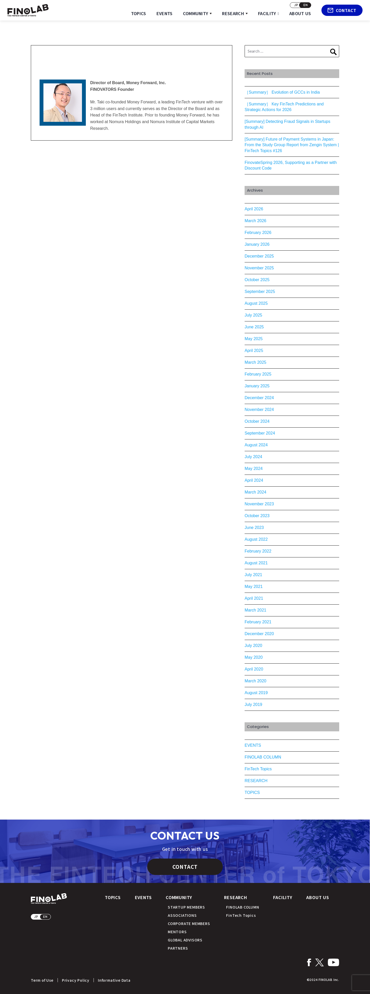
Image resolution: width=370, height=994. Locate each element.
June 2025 (254, 327)
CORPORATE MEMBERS (189, 923)
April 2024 (254, 480)
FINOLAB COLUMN (263, 757)
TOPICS (138, 13)
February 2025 (258, 374)
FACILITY (267, 13)
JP (296, 5)
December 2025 (259, 256)
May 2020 (254, 657)
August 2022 (256, 539)
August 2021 (256, 563)
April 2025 (254, 350)
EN (305, 5)
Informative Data (114, 980)
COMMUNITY (195, 13)
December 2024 (259, 398)
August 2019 (256, 693)
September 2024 (260, 433)
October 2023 (257, 516)
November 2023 (259, 504)
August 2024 (256, 445)
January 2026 (257, 244)
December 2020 (259, 634)
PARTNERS (178, 948)
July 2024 (253, 457)
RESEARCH (233, 13)
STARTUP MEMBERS (186, 907)
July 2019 (253, 704)
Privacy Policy (75, 980)
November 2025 (259, 268)
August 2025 (256, 303)
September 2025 (260, 291)
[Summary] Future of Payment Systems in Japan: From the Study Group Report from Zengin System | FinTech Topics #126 (292, 145)
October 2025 (257, 280)
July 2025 (253, 315)
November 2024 (259, 409)
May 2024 (254, 468)
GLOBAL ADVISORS (185, 939)
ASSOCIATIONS (182, 915)
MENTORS (177, 931)
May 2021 (254, 586)
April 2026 (254, 209)
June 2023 (254, 527)
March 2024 (255, 492)
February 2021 (258, 622)
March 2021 (255, 610)
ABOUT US (300, 13)
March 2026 (255, 221)
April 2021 (254, 598)
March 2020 (255, 681)
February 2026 (258, 232)
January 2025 (257, 386)
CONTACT (342, 10)
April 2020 (254, 669)
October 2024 (257, 421)
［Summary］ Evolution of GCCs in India (282, 92)
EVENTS (164, 13)
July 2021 (253, 575)
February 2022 (258, 551)
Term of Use (42, 980)
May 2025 (254, 339)
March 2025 (255, 362)
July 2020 (253, 645)
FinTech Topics (258, 769)
